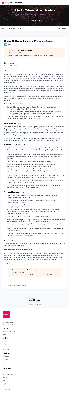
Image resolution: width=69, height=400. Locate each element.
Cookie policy (38, 304)
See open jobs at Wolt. (15, 53)
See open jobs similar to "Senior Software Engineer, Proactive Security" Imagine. (31, 55)
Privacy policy (30, 304)
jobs (3, 29)
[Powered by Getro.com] (34, 300)
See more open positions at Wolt (17, 285)
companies (11, 29)
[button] (3, 3)
